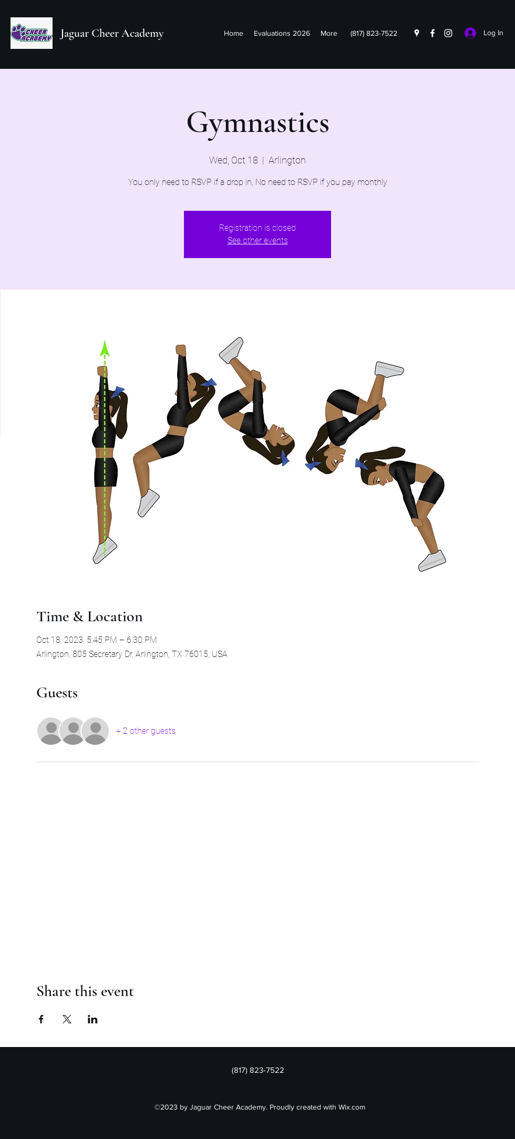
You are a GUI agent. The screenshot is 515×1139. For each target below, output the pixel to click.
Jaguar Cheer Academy (111, 33)
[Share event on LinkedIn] (93, 1019)
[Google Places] (416, 33)
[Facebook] (432, 33)
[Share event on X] (67, 1019)
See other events (258, 240)
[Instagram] (448, 33)
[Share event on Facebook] (41, 1019)
